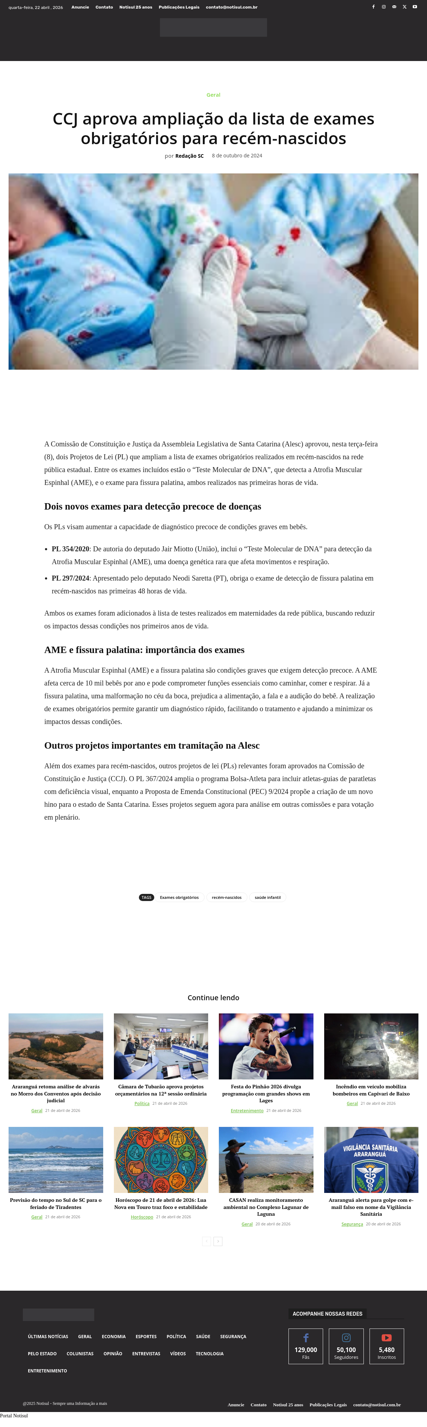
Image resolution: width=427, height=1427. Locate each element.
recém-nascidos (227, 897)
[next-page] (218, 1241)
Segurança (352, 1224)
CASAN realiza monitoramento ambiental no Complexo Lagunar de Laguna (265, 1207)
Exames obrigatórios (179, 897)
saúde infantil (268, 897)
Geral (213, 96)
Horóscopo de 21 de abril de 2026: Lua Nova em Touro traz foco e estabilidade (160, 1204)
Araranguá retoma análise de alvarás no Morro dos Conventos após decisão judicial (56, 1093)
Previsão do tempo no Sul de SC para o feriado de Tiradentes (55, 1204)
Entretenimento (247, 1111)
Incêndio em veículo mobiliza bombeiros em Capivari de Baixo (371, 1090)
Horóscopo (142, 1217)
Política (142, 1104)
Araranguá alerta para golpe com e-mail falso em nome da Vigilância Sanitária (371, 1207)
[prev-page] (206, 1241)
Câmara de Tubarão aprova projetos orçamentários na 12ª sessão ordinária (161, 1090)
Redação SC (189, 156)
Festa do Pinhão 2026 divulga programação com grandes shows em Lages (266, 1093)
